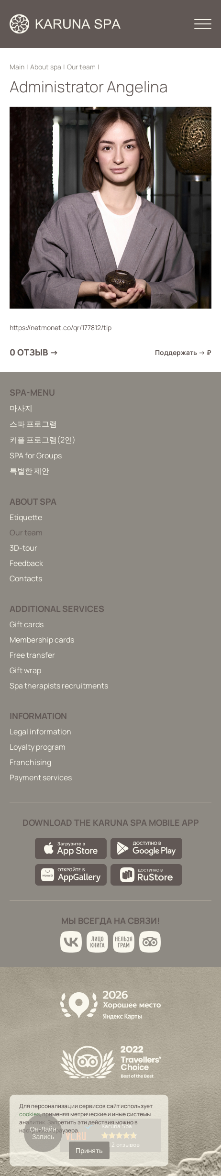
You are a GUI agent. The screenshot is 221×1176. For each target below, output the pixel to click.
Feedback (26, 563)
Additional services (57, 608)
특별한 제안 (29, 471)
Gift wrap (25, 670)
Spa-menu (32, 392)
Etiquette (26, 517)
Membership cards (42, 639)
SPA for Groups (36, 455)
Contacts (26, 578)
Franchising (30, 762)
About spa (45, 66)
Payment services (41, 777)
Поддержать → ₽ (183, 352)
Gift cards (27, 624)
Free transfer (32, 655)
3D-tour (23, 548)
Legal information (40, 731)
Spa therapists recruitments (59, 685)
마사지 (21, 408)
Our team (81, 66)
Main (17, 66)
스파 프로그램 (33, 424)
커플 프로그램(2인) (43, 439)
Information (38, 715)
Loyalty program (38, 747)
